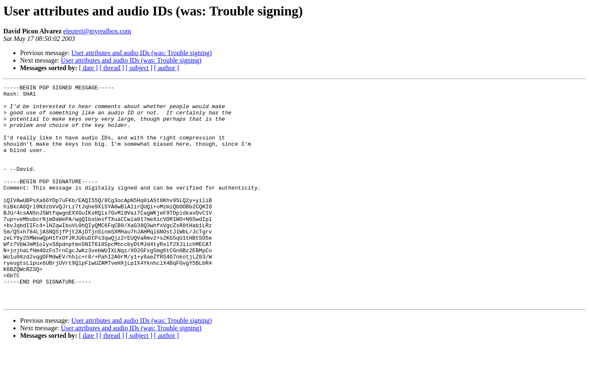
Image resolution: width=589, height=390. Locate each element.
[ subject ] (139, 67)
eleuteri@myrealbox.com (97, 31)
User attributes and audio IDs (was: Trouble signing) (141, 52)
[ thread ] (111, 67)
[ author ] (166, 67)
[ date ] (88, 67)
